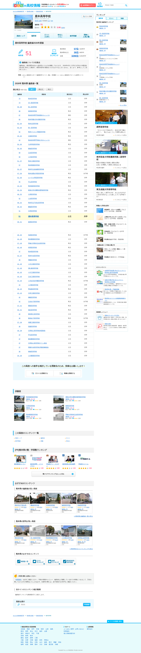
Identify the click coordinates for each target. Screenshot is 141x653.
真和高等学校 (32, 111)
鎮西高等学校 (32, 222)
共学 (52, 20)
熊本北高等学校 (33, 123)
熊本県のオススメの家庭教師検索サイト (115, 299)
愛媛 (55, 642)
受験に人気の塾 (86, 36)
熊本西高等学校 (33, 251)
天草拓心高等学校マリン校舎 (37, 343)
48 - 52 (19, 194)
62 (19, 132)
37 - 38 (19, 322)
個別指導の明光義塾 (68, 464)
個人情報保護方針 (69, 633)
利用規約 (18, 579)
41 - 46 (19, 268)
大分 (40, 644)
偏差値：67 (102, 60)
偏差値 (33, 36)
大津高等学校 (32, 194)
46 (19, 260)
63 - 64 (19, 127)
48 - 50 (19, 235)
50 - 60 (19, 144)
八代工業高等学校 (34, 264)
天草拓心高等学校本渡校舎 (36, 330)
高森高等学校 (32, 326)
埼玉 (33, 633)
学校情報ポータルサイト (55, 4)
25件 (41, 507)
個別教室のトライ (20, 464)
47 (19, 251)
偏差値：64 (102, 101)
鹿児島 (51, 644)
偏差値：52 (17, 509)
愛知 (22, 638)
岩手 (33, 629)
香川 (50, 642)
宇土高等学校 (32, 182)
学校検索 (86, 604)
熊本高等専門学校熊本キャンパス (39, 115)
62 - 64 (19, 123)
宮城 (37, 629)
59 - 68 (19, 107)
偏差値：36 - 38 (81, 541)
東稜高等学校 (32, 148)
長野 (26, 631)
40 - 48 (19, 247)
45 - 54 (19, 190)
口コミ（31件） (47, 36)
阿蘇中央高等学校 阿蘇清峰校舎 (38, 347)
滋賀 (36, 640)
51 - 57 (19, 161)
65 (19, 119)
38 (19, 318)
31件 (25, 507)
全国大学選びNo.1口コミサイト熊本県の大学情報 (114, 281)
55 (19, 182)
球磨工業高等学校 (34, 322)
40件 (88, 507)
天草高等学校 (32, 211)
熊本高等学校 (32, 98)
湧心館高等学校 (33, 268)
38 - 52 (19, 207)
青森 (28, 629)
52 (19, 198)
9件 (72, 507)
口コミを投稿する (41, 373)
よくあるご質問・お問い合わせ (74, 629)
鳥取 (22, 642)
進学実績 (73, 36)
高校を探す (108, 324)
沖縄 (56, 644)
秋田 (42, 629)
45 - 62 (19, 136)
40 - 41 (19, 310)
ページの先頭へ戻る (116, 621)
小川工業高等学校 (34, 272)
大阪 (22, 640)
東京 (22, 633)
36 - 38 (19, 330)
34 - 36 (19, 355)
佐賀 (26, 644)
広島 (36, 642)
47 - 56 (19, 173)
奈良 (40, 640)
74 (19, 98)
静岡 (31, 638)
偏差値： (30, 399)
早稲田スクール (83, 464)
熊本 (36, 644)
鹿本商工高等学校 (34, 314)
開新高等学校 (32, 306)
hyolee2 (19, 30)
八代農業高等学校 (34, 355)
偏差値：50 (80, 509)
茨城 (22, 635)
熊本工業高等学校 (34, 161)
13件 (72, 540)
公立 (49, 20)
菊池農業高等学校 (34, 339)
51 (19, 211)
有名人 (68, 441)
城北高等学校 (32, 310)
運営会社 (90, 629)
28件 (56, 507)
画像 (42, 441)
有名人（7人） (60, 36)
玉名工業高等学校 (34, 276)
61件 (56, 540)
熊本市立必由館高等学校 (36, 169)
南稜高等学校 (32, 351)
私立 (49, 89)
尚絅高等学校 (32, 235)
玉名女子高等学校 (34, 301)
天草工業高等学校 (34, 293)
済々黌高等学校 (33, 103)
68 (19, 111)
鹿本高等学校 (33, 216)
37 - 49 (19, 243)
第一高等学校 (32, 127)
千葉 (37, 633)
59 (19, 153)
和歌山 (46, 640)
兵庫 (26, 640)
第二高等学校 (32, 107)
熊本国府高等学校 (34, 186)
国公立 (41, 89)
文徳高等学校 (32, 136)
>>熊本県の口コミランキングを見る (81, 549)
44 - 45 (19, 272)
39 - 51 (19, 222)
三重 (36, 638)
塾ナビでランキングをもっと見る (53, 474)
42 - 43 (19, 293)
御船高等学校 (32, 297)
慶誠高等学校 (32, 207)
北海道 (23, 629)
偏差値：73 (33, 541)
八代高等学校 (32, 157)
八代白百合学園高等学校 (36, 281)
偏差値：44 (65, 541)
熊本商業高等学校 (34, 165)
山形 (47, 629)
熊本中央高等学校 (34, 256)
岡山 (31, 642)
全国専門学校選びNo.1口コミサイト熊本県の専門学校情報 (115, 271)
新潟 (22, 631)
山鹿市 (40, 20)
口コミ (68, 438)
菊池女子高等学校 (34, 318)
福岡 (22, 644)
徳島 (45, 642)
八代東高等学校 (33, 285)
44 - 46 (19, 264)
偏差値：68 (102, 43)
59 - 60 (19, 148)
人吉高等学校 (32, 198)
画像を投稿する (69, 373)
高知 (59, 642)
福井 (40, 631)
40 (19, 314)
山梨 (45, 631)
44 (19, 285)
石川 (36, 631)
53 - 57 (19, 169)
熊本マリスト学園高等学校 (36, 132)
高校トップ (21, 36)
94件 (25, 540)
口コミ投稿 (88, 16)
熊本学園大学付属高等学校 (36, 119)
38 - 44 (19, 289)
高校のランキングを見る (112, 315)
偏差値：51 (49, 509)
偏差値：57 (49, 541)
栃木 (31, 635)
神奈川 (27, 633)
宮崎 (45, 644)
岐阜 (26, 638)
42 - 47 (19, 256)
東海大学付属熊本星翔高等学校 (38, 190)
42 (19, 297)
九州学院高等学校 (34, 144)
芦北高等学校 (32, 335)
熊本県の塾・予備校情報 (112, 289)
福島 (51, 629)
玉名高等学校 (32, 153)
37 (19, 335)
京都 (31, 640)
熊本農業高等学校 (34, 239)
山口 (40, 642)
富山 (31, 631)
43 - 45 (19, 281)
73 (19, 103)
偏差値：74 (17, 541)
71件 (41, 540)
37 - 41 (19, 306)
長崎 (31, 644)
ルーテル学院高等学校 (35, 177)
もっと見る (123, 105)
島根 (26, 642)
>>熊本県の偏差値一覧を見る (83, 516)
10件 (88, 540)
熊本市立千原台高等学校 (36, 202)
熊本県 (36, 20)
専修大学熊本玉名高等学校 (36, 243)
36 (19, 351)
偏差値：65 (102, 93)
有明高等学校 (32, 247)
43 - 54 (19, 186)
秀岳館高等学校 (33, 289)
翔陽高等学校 (32, 260)
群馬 (26, 635)
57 (19, 165)
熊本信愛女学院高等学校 (36, 173)
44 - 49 (19, 239)
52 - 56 (19, 177)
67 (19, 115)
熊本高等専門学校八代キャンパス (39, 140)
